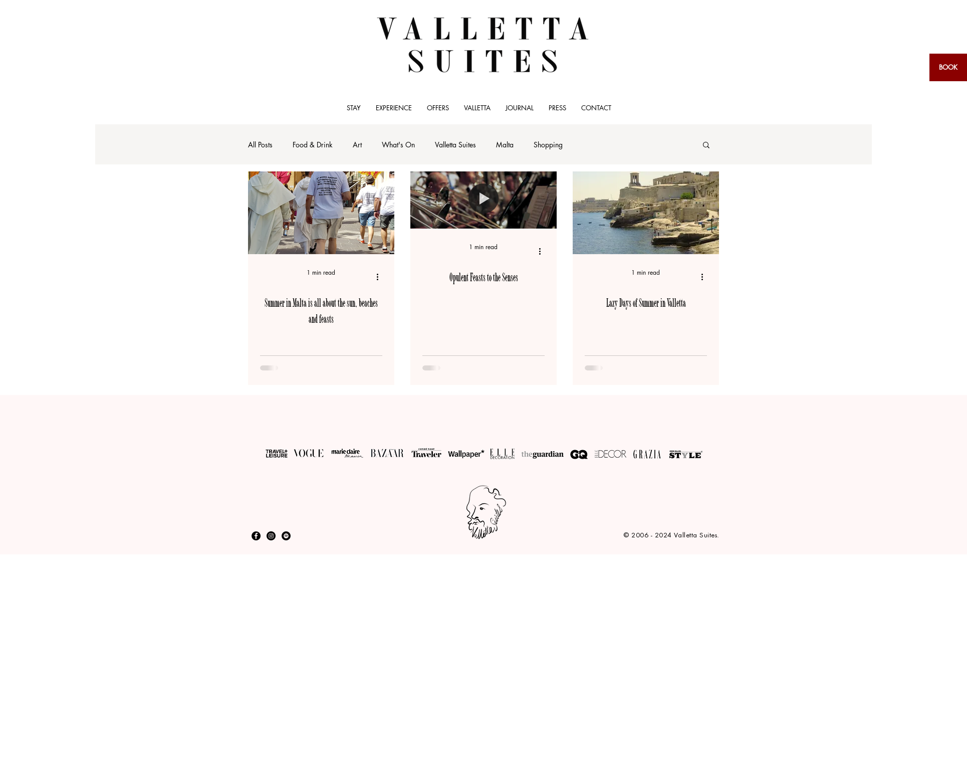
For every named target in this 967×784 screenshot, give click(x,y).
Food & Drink (313, 144)
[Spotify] (286, 535)
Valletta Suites (455, 144)
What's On (398, 144)
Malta (505, 144)
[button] (706, 145)
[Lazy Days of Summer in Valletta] (646, 212)
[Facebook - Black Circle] (256, 535)
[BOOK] (948, 67)
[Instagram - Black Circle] (271, 535)
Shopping (548, 144)
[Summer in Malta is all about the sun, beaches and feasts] (321, 212)
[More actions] (381, 277)
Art (357, 144)
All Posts (260, 144)
